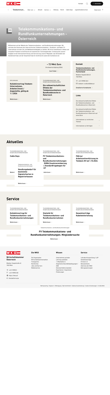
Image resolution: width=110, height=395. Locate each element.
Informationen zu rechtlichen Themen (88, 120)
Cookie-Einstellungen (91, 392)
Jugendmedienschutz (81, 10)
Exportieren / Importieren (64, 377)
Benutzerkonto (85, 371)
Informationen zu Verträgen (88, 126)
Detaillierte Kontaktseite (84, 88)
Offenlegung (58, 392)
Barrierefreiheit (67, 392)
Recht (62, 10)
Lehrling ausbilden (61, 366)
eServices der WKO (86, 373)
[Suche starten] (87, 4)
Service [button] (47, 10)
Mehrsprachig (44, 392)
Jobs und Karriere (36, 373)
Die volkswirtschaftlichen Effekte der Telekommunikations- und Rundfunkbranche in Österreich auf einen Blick (88, 112)
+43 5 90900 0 (12, 377)
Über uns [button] (32, 10)
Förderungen (60, 379)
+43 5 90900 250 (12, 380)
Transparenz (35, 369)
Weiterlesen (15, 119)
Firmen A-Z (84, 369)
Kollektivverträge (86, 366)
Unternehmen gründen (63, 364)
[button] (98, 10)
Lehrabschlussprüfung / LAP (89, 364)
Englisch (51, 392)
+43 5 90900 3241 (82, 81)
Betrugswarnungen (87, 375)
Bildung (56, 10)
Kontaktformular (13, 385)
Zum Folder (54, 76)
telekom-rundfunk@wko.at (85, 84)
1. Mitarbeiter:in (61, 369)
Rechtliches (34, 371)
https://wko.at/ (12, 382)
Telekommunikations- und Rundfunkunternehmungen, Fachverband (19, 9)
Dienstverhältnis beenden (63, 375)
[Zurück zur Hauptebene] (8, 10)
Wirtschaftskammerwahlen (39, 366)
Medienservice (35, 375)
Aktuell (40, 10)
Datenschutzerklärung (78, 392)
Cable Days (69, 10)
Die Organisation (36, 364)
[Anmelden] (97, 4)
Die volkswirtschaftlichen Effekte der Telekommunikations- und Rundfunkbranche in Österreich (88, 103)
